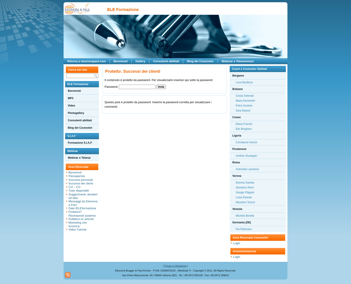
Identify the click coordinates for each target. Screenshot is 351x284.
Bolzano (237, 89)
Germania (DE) (241, 222)
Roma (236, 162)
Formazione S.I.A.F (80, 142)
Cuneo (236, 117)
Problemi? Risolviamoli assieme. (82, 213)
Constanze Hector (246, 142)
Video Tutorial (77, 229)
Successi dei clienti (80, 183)
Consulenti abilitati (166, 61)
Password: (130, 86)
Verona (236, 175)
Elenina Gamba (245, 182)
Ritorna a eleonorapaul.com (86, 61)
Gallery (140, 61)
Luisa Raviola (244, 197)
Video (71, 105)
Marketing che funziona (77, 224)
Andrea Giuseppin (246, 155)
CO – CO (74, 187)
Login (236, 243)
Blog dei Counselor (200, 61)
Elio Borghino (244, 128)
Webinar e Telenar (79, 157)
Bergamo (238, 75)
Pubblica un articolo (81, 219)
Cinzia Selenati (245, 95)
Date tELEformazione (82, 208)
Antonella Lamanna (247, 169)
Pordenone (239, 149)
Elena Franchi (244, 124)
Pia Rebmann (244, 229)
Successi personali (80, 180)
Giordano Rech (245, 187)
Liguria (236, 135)
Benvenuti (120, 61)
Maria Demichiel (245, 100)
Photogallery (76, 113)
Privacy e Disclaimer (175, 266)
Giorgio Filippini (245, 192)
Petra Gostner (244, 105)
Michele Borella (245, 215)
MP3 (70, 98)
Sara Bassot (243, 110)
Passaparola (76, 176)
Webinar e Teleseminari (238, 61)
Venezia (237, 209)
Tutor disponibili (78, 190)
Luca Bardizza (244, 82)
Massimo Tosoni (245, 202)
